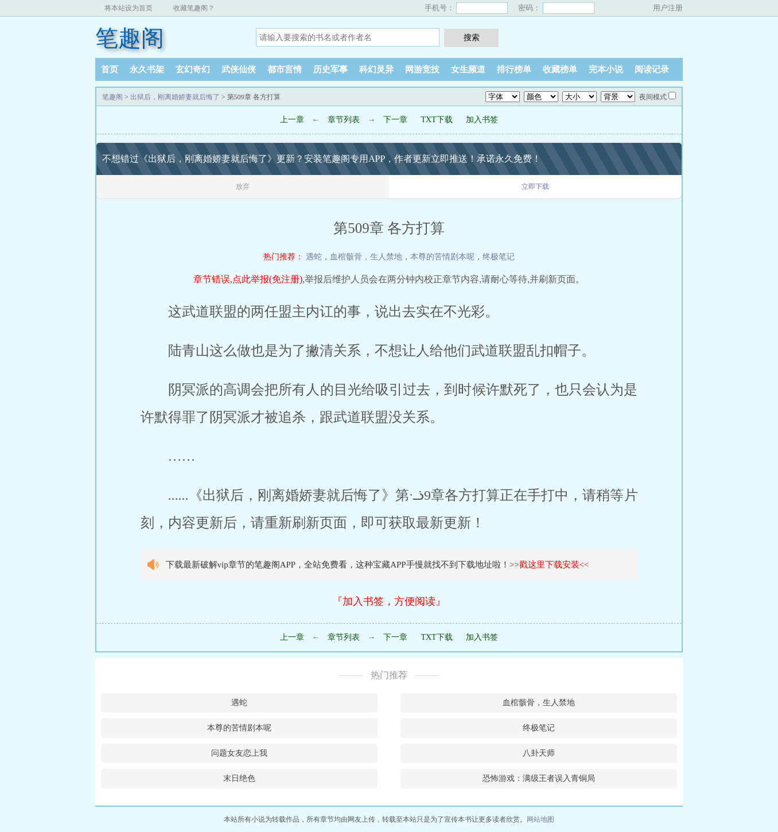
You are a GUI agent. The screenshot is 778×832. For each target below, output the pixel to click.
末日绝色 (239, 778)
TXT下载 (436, 119)
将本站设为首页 (128, 8)
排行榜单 (514, 69)
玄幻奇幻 (193, 69)
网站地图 (540, 819)
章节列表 (344, 119)
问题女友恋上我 (239, 753)
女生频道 (468, 69)
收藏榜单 (560, 69)
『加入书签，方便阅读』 (389, 601)
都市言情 (284, 69)
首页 (109, 69)
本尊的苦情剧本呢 (442, 256)
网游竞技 (422, 69)
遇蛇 (314, 256)
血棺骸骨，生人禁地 (366, 256)
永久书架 (147, 69)
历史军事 (330, 69)
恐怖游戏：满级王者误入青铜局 (539, 778)
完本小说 (606, 69)
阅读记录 (652, 69)
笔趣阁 (129, 38)
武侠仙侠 (238, 69)
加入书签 (482, 119)
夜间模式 (653, 97)
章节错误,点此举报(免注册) (248, 279)
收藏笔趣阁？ (194, 8)
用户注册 (668, 7)
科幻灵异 (376, 69)
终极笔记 (499, 256)
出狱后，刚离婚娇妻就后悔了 (175, 97)
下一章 (395, 119)
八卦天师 (539, 753)
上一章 (292, 119)
